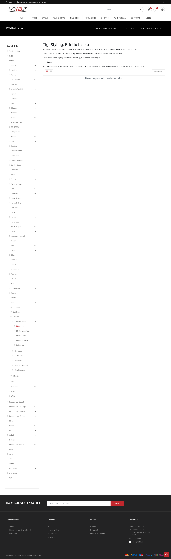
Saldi (11, 56)
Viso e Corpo (55, 530)
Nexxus (14, 75)
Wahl (13, 391)
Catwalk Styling (144, 28)
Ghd (12, 189)
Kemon (14, 217)
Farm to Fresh (16, 184)
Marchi (115, 28)
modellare (13, 468)
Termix (13, 298)
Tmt (12, 382)
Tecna (13, 293)
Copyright (16, 307)
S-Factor (16, 376)
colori (11, 459)
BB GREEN (15, 127)
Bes (12, 141)
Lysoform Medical (18, 236)
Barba (11, 426)
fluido (11, 464)
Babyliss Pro (15, 132)
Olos (13, 255)
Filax (13, 103)
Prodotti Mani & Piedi (17, 416)
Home (97, 28)
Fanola (13, 179)
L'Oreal (13, 231)
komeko (14, 94)
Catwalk (131, 28)
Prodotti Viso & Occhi (17, 411)
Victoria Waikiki (17, 89)
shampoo (13, 473)
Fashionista (19, 356)
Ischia (13, 212)
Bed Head (16, 312)
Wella (13, 396)
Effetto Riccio (21, 336)
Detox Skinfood (17, 160)
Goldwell (14, 193)
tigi (10, 478)
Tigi (123, 28)
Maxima (14, 70)
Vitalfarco (14, 387)
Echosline (14, 170)
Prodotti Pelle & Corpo (17, 407)
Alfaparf (14, 113)
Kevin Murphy (16, 227)
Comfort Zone (16, 151)
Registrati (94, 530)
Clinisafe (14, 99)
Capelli (52, 526)
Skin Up (14, 84)
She (12, 284)
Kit (10, 430)
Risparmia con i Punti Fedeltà (20, 530)
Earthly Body (16, 165)
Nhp (12, 246)
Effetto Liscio (158, 28)
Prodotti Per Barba (16, 445)
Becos (13, 137)
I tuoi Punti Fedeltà (97, 534)
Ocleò (13, 250)
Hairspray (20, 345)
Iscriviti (117, 503)
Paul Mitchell (15, 80)
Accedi (93, 526)
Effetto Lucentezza (23, 331)
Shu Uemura (15, 288)
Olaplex (14, 108)
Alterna (14, 118)
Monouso (12, 421)
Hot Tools (14, 208)
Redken (14, 274)
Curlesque (18, 351)
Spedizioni (13, 526)
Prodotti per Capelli (16, 402)
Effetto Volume (22, 340)
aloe (11, 449)
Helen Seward (16, 198)
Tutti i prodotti (14, 51)
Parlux (13, 265)
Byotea (14, 146)
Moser (13, 241)
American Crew (17, 122)
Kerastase (15, 222)
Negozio (106, 28)
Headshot (18, 361)
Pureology (15, 269)
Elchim (13, 174)
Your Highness (20, 370)
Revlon (13, 279)
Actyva (13, 65)
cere (11, 454)
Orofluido (14, 260)
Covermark (15, 155)
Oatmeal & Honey (21, 365)
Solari (11, 435)
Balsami (12, 440)
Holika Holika (16, 203)
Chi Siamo (13, 534)
